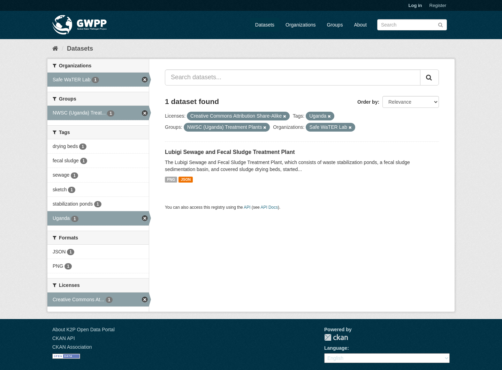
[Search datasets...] (292, 77)
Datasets (264, 25)
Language (335, 348)
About (360, 25)
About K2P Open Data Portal (83, 329)
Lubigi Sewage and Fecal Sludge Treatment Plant (230, 152)
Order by (367, 102)
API (247, 207)
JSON (186, 179)
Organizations (300, 25)
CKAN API (63, 338)
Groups (335, 25)
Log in (415, 5)
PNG (171, 179)
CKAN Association (72, 347)
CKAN (336, 337)
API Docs (269, 207)
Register (437, 5)
